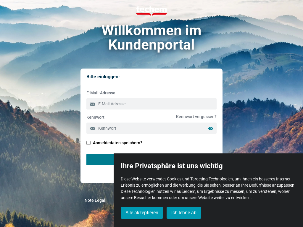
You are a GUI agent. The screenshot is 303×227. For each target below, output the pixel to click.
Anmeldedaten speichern (113, 142)
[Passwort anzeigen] (212, 128)
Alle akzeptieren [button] (141, 212)
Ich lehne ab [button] (183, 212)
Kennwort (95, 117)
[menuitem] (196, 117)
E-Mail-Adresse (100, 93)
